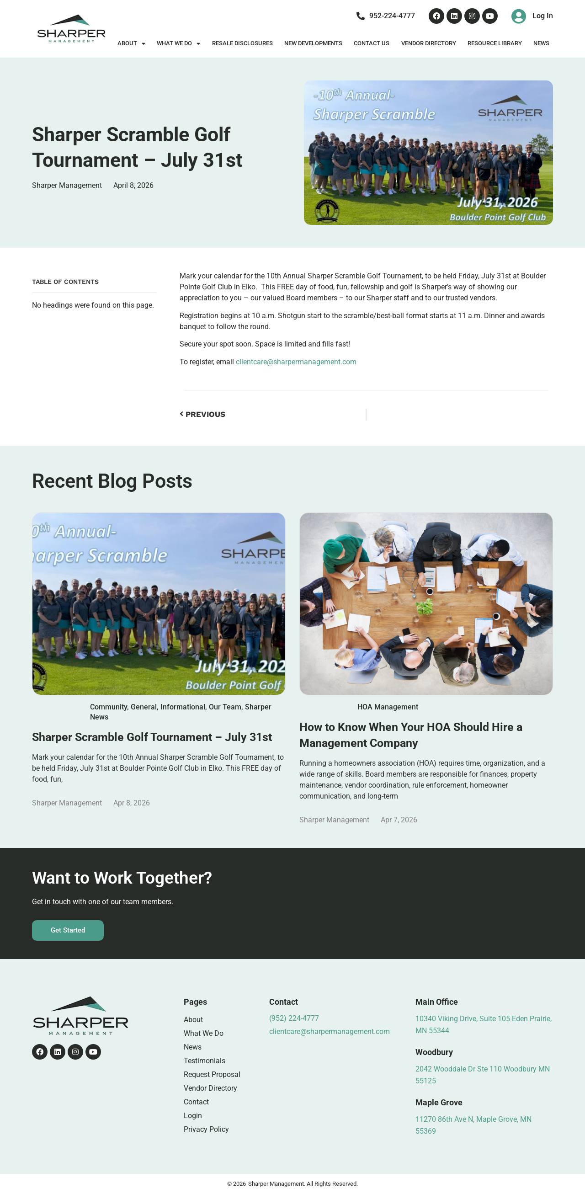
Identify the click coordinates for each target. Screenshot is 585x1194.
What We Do (178, 43)
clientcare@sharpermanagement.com (296, 361)
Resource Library (495, 43)
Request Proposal (212, 1074)
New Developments (313, 43)
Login (193, 1115)
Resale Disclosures (242, 43)
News (541, 43)
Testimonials (204, 1060)
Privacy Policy (206, 1129)
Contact (196, 1102)
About (131, 43)
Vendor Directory (428, 43)
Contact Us (371, 43)
